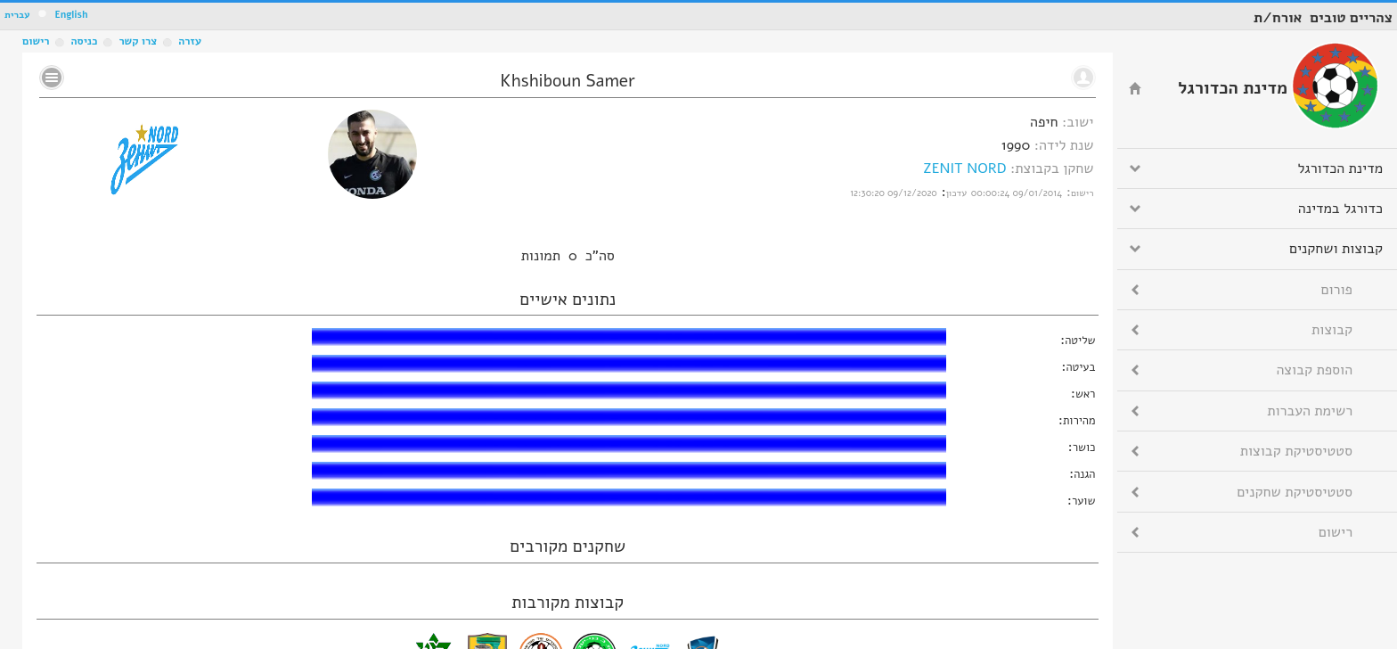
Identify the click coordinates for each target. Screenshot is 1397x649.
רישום (35, 41)
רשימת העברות (1309, 411)
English (70, 14)
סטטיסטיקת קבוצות (1296, 451)
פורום (1336, 290)
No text (51, 77)
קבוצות (1331, 330)
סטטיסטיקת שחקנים (1294, 492)
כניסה (83, 41)
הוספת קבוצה (1314, 370)
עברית (17, 14)
